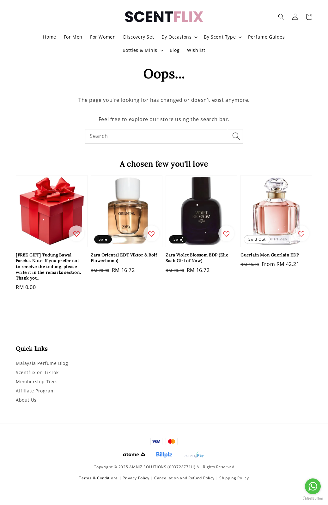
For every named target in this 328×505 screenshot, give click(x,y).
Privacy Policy (136, 478)
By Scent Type (220, 37)
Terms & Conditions (98, 478)
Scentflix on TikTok (37, 372)
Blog (174, 50)
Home (49, 37)
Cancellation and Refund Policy (184, 478)
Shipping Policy (234, 478)
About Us (26, 400)
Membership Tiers (37, 382)
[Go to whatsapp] (313, 486)
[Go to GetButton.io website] (313, 498)
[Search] (236, 136)
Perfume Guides (266, 37)
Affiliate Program (35, 391)
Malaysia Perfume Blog (42, 363)
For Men (73, 37)
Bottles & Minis (140, 50)
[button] (281, 17)
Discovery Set (138, 37)
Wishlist (196, 50)
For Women (103, 37)
